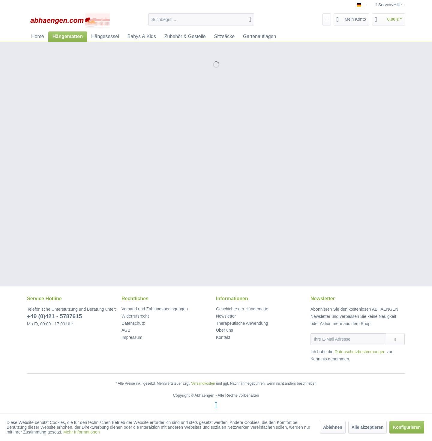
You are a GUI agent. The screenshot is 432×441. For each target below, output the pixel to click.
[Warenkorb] (388, 19)
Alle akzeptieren (368, 427)
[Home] (37, 36)
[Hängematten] (67, 36)
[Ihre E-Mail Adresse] (348, 339)
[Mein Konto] (351, 19)
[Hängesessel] (105, 36)
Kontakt (223, 337)
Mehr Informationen (81, 432)
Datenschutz (133, 323)
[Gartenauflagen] (259, 36)
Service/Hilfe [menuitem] (389, 4)
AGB (126, 330)
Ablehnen (332, 427)
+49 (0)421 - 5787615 (54, 316)
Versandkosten (203, 383)
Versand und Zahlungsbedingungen (155, 308)
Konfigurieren (407, 427)
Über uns (224, 330)
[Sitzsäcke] (224, 36)
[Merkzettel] (326, 19)
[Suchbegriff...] (201, 19)
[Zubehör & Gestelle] (185, 36)
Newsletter (226, 316)
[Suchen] (250, 19)
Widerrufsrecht (135, 316)
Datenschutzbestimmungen (360, 351)
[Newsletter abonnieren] (395, 339)
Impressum (132, 337)
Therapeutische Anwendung (242, 323)
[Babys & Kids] (141, 36)
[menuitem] (201, 19)
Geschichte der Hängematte (242, 308)
